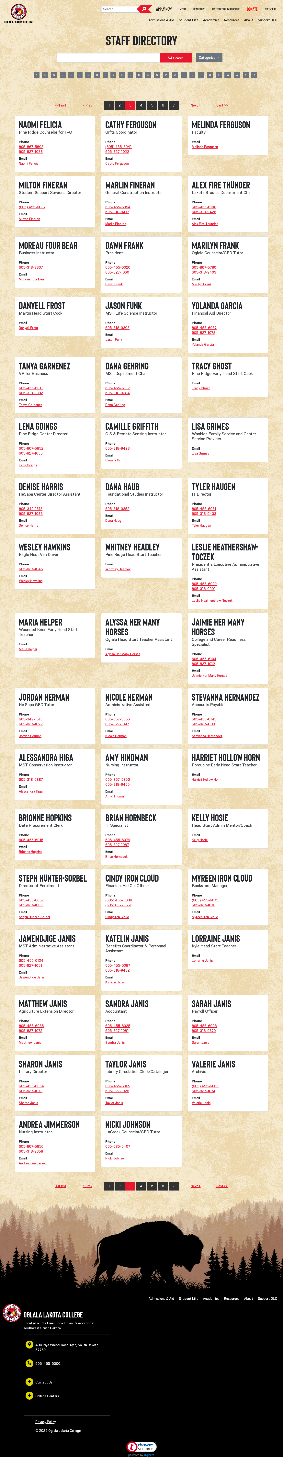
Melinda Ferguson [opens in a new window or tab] (205, 147)
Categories (207, 58)
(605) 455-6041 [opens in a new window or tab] (118, 147)
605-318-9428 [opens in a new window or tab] (117, 448)
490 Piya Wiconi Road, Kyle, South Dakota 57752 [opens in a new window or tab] (62, 1346)
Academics (211, 20)
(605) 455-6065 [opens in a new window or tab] (205, 1086)
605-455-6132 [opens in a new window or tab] (117, 388)
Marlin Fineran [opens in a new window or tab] (115, 224)
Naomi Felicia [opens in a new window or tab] (29, 163)
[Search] (120, 9)
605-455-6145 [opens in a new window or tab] (204, 719)
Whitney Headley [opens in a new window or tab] (117, 569)
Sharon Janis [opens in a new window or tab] (28, 1103)
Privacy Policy (45, 1422)
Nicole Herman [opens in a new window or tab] (116, 736)
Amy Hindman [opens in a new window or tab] (115, 796)
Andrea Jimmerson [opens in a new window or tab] (33, 1163)
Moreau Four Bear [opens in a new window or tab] (32, 279)
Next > (196, 105)
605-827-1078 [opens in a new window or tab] (203, 333)
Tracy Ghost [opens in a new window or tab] (201, 388)
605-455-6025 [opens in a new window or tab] (117, 1026)
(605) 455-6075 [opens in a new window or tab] (205, 900)
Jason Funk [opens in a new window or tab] (113, 340)
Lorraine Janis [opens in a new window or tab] (202, 961)
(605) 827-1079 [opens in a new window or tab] (118, 905)
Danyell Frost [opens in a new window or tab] (28, 328)
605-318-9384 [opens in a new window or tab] (117, 393)
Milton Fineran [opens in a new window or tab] (29, 219)
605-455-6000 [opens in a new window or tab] (43, 1363)
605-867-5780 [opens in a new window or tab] (204, 267)
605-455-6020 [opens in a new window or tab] (117, 267)
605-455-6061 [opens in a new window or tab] (204, 509)
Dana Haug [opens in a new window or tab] (113, 521)
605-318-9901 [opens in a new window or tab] (203, 589)
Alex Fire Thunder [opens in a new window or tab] (205, 224)
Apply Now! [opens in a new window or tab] (164, 9)
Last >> (222, 105)
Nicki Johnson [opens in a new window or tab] (115, 1158)
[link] (141, 1449)
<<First (60, 105)
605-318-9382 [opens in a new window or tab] (31, 393)
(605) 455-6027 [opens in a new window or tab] (32, 207)
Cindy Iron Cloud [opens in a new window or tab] (117, 917)
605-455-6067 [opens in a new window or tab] (31, 900)
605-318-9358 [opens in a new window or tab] (31, 1151)
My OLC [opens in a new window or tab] (183, 9)
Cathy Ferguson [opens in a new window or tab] (117, 163)
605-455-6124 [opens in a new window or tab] (31, 961)
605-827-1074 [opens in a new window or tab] (203, 1091)
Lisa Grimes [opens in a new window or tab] (200, 453)
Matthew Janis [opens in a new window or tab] (30, 1043)
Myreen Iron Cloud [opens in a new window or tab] (205, 917)
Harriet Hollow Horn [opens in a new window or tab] (206, 780)
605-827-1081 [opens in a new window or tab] (117, 1031)
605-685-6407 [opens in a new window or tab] (117, 1146)
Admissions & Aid (161, 20)
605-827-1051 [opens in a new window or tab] (30, 965)
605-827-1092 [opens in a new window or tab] (31, 724)
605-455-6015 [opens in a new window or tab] (31, 840)
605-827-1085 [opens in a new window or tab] (31, 905)
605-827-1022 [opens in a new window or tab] (117, 152)
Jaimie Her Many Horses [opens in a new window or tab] (209, 676)
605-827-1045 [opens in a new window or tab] (31, 569)
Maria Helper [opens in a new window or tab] (28, 649)
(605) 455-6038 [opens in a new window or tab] (118, 900)
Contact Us (270, 9)
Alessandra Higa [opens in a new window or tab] (31, 791)
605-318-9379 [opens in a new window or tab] (204, 1031)
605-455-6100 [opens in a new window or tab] (204, 207)
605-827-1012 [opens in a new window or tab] (203, 664)
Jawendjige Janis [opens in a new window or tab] (32, 977)
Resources (231, 20)
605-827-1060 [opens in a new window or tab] (117, 272)
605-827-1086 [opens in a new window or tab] (31, 514)
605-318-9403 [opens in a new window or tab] (204, 272)
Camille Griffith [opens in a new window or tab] (116, 460)
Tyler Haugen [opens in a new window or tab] (201, 525)
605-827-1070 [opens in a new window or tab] (203, 905)
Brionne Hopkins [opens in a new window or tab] (30, 852)
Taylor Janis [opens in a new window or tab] (114, 1103)
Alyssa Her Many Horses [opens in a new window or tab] (122, 654)
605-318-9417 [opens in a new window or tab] (117, 212)
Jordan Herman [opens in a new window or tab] (30, 736)
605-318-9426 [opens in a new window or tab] (204, 212)
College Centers (42, 1396)
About (248, 20)
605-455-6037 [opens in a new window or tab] (204, 328)
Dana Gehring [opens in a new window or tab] (115, 405)
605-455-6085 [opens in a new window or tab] (31, 1026)
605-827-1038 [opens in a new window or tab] (31, 152)
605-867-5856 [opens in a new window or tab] (117, 719)
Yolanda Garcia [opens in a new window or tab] (203, 344)
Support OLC (267, 20)
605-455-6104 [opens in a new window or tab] (204, 659)
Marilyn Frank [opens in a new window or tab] (201, 284)
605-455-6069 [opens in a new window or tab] (117, 1086)
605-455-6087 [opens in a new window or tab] (117, 965)
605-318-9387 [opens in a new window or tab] (31, 780)
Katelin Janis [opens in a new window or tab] (115, 982)
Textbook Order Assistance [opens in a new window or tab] (226, 9)
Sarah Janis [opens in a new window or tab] (200, 1043)
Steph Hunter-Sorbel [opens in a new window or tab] (34, 917)
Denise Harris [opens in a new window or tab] (28, 525)
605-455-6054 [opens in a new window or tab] (117, 207)
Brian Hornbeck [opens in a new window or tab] (116, 857)
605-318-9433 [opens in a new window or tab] (204, 514)
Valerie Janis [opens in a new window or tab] (201, 1103)
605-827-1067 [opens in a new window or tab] (117, 845)
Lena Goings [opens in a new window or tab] (28, 465)
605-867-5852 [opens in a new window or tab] (31, 448)
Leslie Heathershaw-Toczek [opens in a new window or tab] (212, 601)
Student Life (188, 20)
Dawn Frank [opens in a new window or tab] (114, 284)
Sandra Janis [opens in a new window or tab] (115, 1043)
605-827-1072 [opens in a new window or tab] (30, 1031)
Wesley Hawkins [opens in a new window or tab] (30, 581)
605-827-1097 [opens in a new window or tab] (117, 724)
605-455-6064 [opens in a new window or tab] (31, 1086)
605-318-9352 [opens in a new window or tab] (117, 509)
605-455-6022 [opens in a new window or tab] (204, 584)
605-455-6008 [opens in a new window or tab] (204, 1026)
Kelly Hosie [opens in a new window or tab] (200, 840)
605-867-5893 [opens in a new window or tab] (31, 147)
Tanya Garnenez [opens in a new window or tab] (30, 405)
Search (144, 9)
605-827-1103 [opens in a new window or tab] (203, 724)
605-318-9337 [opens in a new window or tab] (31, 267)
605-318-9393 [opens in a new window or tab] (117, 328)
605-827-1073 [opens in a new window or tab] (30, 1091)
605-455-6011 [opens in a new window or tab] (31, 388)
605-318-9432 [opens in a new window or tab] (117, 970)
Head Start (199, 9)
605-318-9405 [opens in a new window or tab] (117, 784)
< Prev (87, 105)
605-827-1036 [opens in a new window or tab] (31, 453)
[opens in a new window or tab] (252, 9)
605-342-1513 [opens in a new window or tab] (30, 509)
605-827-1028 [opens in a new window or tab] (117, 1091)
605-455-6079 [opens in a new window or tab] (117, 840)
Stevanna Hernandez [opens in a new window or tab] (207, 736)
